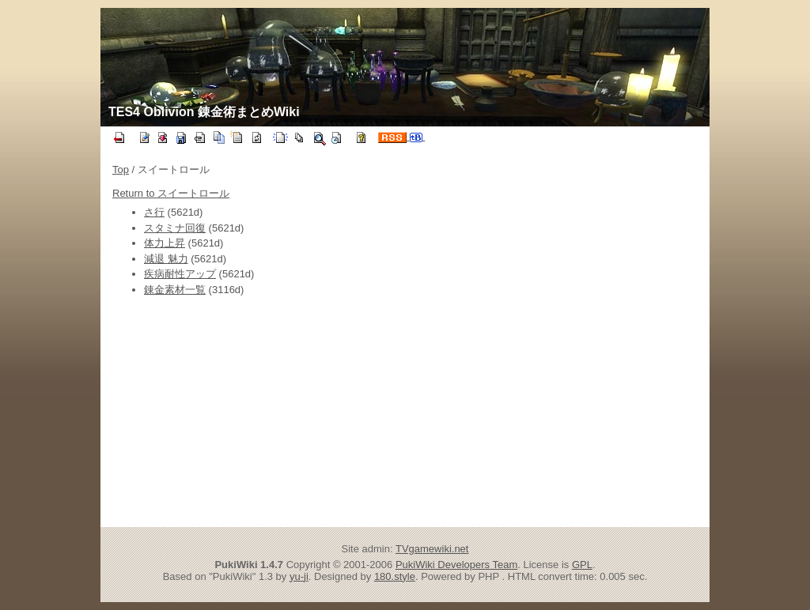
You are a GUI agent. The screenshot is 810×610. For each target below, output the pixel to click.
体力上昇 (164, 243)
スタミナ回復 (175, 228)
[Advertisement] (269, 411)
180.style (394, 576)
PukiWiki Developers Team (456, 564)
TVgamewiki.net (432, 549)
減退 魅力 (166, 259)
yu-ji (299, 576)
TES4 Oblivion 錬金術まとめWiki (204, 112)
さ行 (154, 212)
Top (120, 169)
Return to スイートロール (170, 193)
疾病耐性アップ (180, 274)
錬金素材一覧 (175, 290)
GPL (582, 564)
